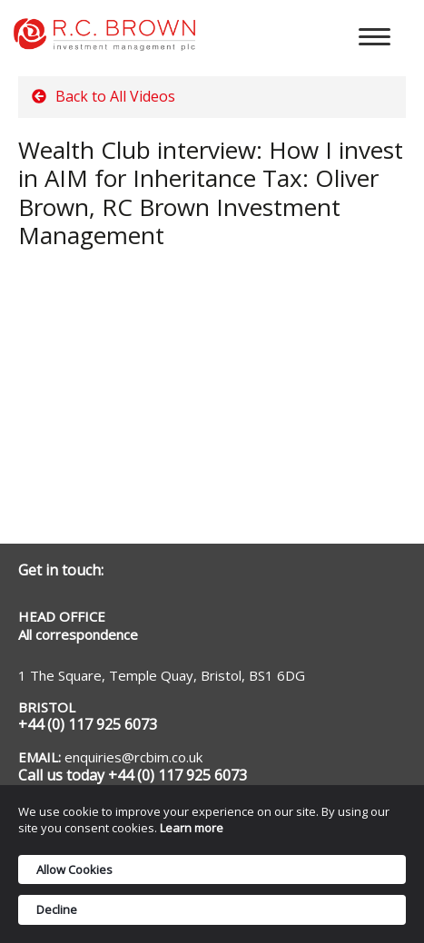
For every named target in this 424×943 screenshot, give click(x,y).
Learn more (191, 828)
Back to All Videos (103, 96)
